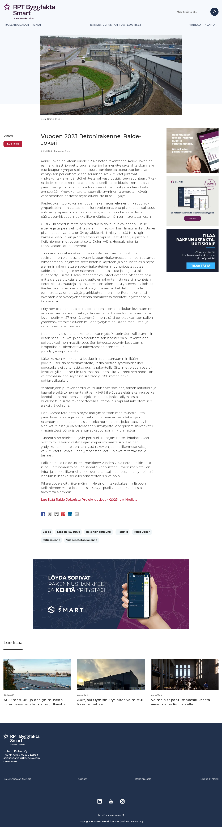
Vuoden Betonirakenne (81, 540)
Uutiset (8, 135)
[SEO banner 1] (192, 225)
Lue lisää (13, 143)
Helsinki (122, 531)
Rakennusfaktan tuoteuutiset (116, 24)
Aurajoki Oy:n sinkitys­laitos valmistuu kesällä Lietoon (102, 702)
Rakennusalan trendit (24, 24)
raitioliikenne (51, 540)
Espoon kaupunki (68, 531)
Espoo (47, 531)
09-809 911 (10, 761)
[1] (192, 271)
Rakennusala (143, 779)
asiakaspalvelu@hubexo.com (21, 758)
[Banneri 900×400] (111, 627)
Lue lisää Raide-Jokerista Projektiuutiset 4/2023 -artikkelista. (89, 500)
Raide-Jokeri (142, 531)
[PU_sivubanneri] (192, 172)
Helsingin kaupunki (98, 531)
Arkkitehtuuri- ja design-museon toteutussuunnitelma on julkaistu (35, 702)
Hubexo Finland (202, 24)
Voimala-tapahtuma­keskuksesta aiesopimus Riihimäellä (181, 702)
